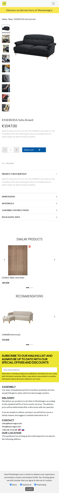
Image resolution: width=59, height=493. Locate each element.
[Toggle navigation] (53, 3)
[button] (4, 259)
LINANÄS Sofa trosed (11, 334)
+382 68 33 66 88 (9, 430)
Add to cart (34, 150)
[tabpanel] (35, 47)
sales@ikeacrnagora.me (12, 423)
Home (4, 19)
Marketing (41, 484)
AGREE (29, 489)
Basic (14, 484)
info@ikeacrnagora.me (34, 10)
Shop (10, 19)
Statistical (26, 484)
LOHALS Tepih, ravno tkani (13, 277)
